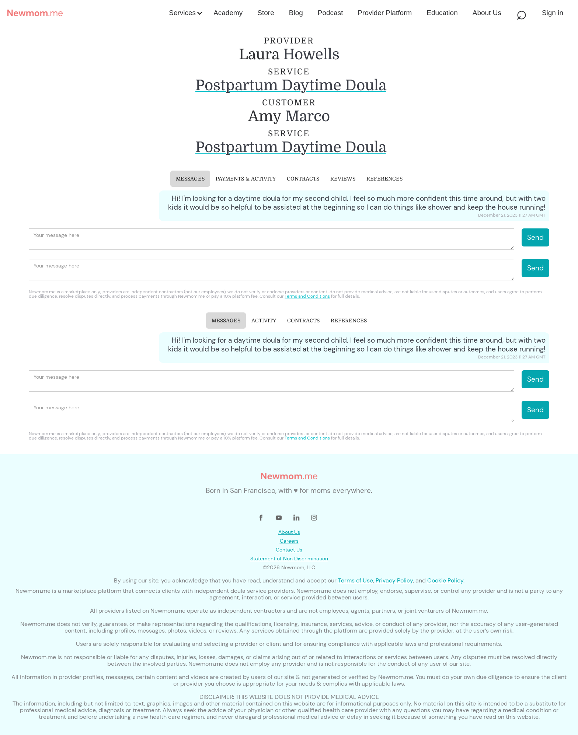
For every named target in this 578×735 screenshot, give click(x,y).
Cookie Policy (445, 580)
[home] (85, 13)
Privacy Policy (394, 580)
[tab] (190, 179)
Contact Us (289, 549)
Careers (289, 541)
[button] (185, 13)
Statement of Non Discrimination (289, 558)
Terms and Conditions (307, 296)
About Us (289, 532)
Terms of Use (355, 580)
